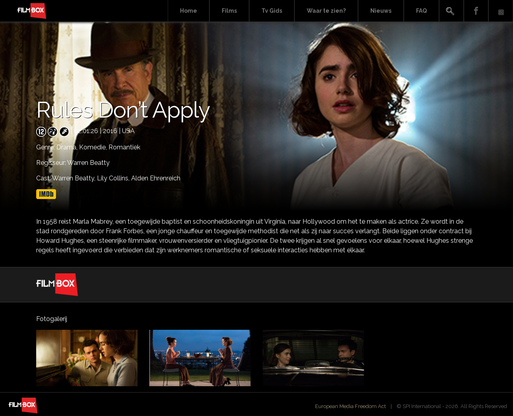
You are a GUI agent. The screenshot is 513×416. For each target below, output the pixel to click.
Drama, (67, 147)
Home (188, 11)
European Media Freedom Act (350, 406)
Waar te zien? (326, 11)
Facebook (476, 11)
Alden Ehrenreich (155, 178)
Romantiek (124, 147)
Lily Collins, (114, 178)
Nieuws (380, 11)
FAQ (421, 11)
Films (229, 11)
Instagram (500, 11)
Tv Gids (271, 11)
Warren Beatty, (74, 178)
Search (451, 11)
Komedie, (93, 147)
